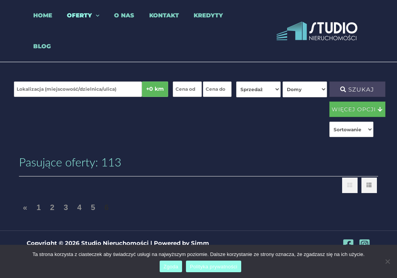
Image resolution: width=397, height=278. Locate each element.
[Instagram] (364, 244)
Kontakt (148, 24)
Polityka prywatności (213, 267)
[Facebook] (348, 244)
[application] (86, 24)
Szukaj (357, 77)
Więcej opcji (357, 96)
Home (36, 24)
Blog (224, 24)
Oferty (73, 24)
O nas (111, 24)
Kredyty (189, 24)
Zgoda (171, 267)
